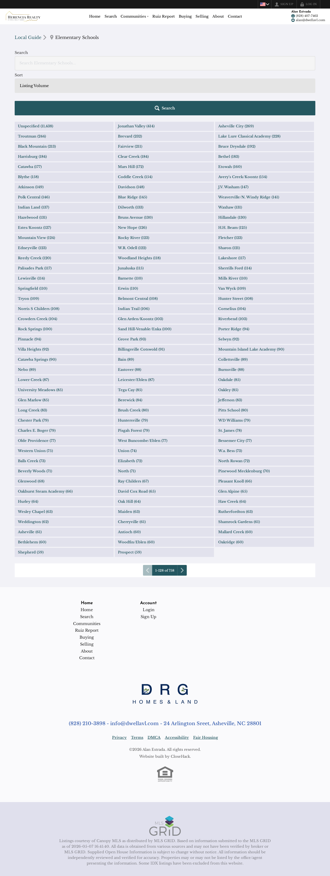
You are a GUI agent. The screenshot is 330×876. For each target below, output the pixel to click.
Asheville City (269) (236, 81)
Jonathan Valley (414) (136, 81)
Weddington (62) (33, 477)
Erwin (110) (128, 243)
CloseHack (180, 711)
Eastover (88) (129, 325)
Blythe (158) (28, 132)
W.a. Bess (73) (230, 406)
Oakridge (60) (230, 497)
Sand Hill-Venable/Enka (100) (144, 284)
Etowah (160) (230, 122)
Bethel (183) (228, 111)
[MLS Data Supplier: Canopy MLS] (165, 781)
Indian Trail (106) (133, 264)
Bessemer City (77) (235, 396)
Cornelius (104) (232, 264)
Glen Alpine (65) (232, 446)
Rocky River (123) (133, 193)
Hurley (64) (28, 456)
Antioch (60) (129, 487)
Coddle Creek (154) (135, 132)
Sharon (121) (229, 203)
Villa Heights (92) (33, 304)
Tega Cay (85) (130, 345)
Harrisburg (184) (32, 111)
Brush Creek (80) (133, 365)
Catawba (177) (30, 122)
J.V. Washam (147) (233, 142)
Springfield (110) (32, 243)
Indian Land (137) (33, 162)
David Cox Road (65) (137, 446)
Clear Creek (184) (133, 111)
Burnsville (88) (231, 325)
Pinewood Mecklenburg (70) (244, 426)
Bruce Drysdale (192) (236, 101)
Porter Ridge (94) (233, 284)
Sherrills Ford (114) (235, 223)
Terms (137, 692)
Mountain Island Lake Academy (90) (251, 304)
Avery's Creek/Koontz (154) (242, 132)
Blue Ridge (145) (132, 152)
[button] (299, 63)
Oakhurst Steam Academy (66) (45, 446)
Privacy (119, 692)
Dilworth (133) (130, 162)
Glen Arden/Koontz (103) (140, 274)
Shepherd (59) (30, 507)
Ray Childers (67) (133, 436)
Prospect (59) (129, 507)
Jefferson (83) (230, 355)
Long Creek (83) (32, 365)
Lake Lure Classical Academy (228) (249, 91)
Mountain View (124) (36, 193)
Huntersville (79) (133, 375)
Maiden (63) (129, 467)
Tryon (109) (28, 254)
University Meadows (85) (40, 345)
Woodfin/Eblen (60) (136, 497)
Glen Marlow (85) (33, 355)
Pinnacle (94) (29, 294)
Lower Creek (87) (33, 335)
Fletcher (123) (230, 193)
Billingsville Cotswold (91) (141, 304)
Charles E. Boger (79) (36, 385)
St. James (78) (230, 385)
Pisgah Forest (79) (133, 385)
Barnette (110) (130, 233)
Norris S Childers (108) (38, 264)
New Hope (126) (132, 182)
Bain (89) (126, 314)
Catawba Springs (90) (37, 314)
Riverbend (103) (232, 274)
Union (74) (127, 406)
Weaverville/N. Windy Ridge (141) (248, 152)
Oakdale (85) (229, 335)
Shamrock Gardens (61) (239, 477)
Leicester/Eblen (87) (136, 335)
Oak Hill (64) (129, 456)
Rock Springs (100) (35, 284)
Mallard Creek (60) (235, 487)
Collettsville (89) (233, 314)
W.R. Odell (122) (132, 203)
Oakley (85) (228, 345)
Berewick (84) (130, 355)
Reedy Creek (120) (34, 213)
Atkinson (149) (30, 142)
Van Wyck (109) (232, 243)
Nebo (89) (27, 325)
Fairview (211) (130, 101)
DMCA (154, 692)
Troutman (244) (32, 91)
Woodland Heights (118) (139, 213)
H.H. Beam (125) (232, 182)
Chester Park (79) (33, 375)
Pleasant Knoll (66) (235, 436)
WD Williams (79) (234, 375)
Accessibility (177, 692)
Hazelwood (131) (32, 172)
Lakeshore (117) (231, 213)
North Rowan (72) (234, 416)
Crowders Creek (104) (37, 274)
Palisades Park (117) (34, 223)
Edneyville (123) (32, 203)
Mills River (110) (232, 233)
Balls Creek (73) (31, 416)
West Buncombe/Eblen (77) (142, 396)
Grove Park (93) (132, 294)
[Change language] (263, 4)
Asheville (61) (30, 487)
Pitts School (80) (233, 365)
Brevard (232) (130, 91)
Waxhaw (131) (230, 162)
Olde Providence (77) (36, 396)
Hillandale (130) (232, 172)
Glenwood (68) (31, 436)
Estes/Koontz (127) (34, 182)
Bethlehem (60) (32, 497)
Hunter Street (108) (235, 254)
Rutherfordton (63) (235, 467)
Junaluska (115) (131, 223)
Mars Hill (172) (131, 122)
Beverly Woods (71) (35, 426)
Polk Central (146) (34, 152)
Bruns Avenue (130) (135, 172)
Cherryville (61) (132, 477)
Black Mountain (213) (37, 101)
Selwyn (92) (228, 294)
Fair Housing (205, 692)
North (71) (127, 426)
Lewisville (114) (31, 233)
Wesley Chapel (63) (35, 467)
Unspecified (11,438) (35, 81)
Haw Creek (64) (232, 456)
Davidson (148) (131, 142)
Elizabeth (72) (130, 416)
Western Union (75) (35, 406)
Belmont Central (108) (138, 254)
